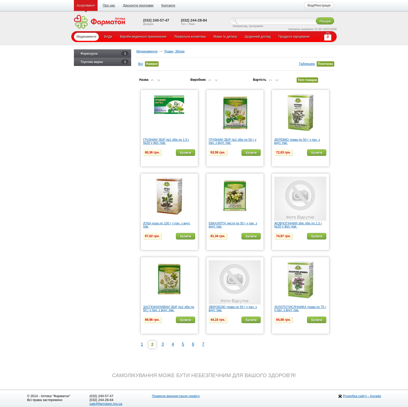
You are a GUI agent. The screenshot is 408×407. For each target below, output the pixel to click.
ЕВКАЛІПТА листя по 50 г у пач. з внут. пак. (233, 225)
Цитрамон (256, 26)
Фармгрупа (104, 53)
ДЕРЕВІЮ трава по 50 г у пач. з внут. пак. (297, 141)
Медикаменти (146, 51)
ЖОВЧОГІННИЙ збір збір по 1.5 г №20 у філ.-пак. (298, 225)
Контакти (168, 5)
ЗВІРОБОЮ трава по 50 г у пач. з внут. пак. (233, 308)
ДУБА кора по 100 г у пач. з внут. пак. (166, 225)
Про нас (109, 5)
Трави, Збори (174, 51)
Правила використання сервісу (176, 396)
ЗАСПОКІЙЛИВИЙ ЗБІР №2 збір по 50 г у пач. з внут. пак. (168, 308)
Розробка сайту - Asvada (362, 396)
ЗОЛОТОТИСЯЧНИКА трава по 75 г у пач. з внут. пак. (300, 308)
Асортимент (85, 5)
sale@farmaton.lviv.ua (106, 404)
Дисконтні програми (138, 5)
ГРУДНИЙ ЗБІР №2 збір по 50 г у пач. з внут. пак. (232, 141)
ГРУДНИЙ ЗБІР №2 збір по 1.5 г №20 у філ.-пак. (166, 141)
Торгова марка (104, 61)
